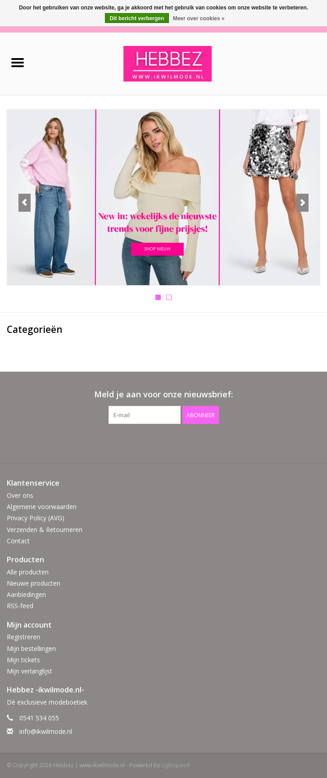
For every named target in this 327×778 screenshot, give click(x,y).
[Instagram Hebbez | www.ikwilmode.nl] (171, 442)
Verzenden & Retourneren (44, 529)
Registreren (23, 636)
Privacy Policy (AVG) (35, 518)
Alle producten (28, 572)
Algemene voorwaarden (42, 506)
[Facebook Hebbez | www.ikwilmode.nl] (155, 442)
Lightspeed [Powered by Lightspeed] (175, 765)
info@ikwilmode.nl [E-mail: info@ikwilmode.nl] (45, 731)
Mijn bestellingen (31, 648)
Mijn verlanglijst (29, 671)
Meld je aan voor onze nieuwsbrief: (163, 394)
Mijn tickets (23, 659)
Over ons (20, 495)
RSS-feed (20, 605)
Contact (18, 541)
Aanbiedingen (26, 594)
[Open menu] (17, 62)
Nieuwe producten (33, 583)
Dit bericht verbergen (137, 18)
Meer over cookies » (199, 18)
